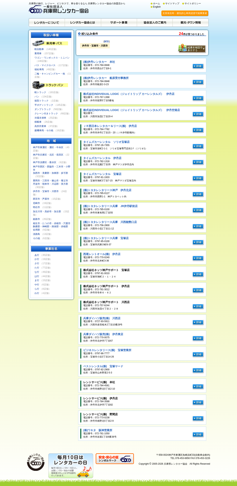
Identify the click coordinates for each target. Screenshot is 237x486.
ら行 (36, 289)
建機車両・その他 (43, 130)
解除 (106, 41)
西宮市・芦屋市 (41, 199)
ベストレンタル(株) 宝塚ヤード (103, 366)
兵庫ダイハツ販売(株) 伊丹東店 (103, 334)
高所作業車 (40, 126)
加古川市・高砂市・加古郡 (47, 211)
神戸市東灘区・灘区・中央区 (48, 147)
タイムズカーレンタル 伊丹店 (102, 158)
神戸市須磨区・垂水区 (44, 162)
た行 (36, 267)
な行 (36, 272)
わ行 (36, 293)
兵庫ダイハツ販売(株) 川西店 (101, 318)
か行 (36, 259)
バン (36, 96)
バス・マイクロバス (45, 65)
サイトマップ (172, 3)
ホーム (156, 3)
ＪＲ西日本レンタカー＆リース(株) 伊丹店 (110, 126)
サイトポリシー (193, 3)
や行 (36, 284)
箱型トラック (41, 100)
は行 (36, 276)
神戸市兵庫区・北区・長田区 (48, 154)
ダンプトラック (42, 109)
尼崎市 (36, 203)
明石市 (36, 207)
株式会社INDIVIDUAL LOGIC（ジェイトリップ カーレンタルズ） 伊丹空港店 (131, 110)
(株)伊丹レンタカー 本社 (99, 61)
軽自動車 (39, 49)
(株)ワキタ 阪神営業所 (97, 430)
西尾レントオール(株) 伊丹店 (101, 254)
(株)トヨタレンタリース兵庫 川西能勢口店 (110, 222)
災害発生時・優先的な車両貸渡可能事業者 (185, 13)
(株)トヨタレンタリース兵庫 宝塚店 (106, 238)
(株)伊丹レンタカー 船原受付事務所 (106, 78)
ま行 (36, 280)
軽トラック (40, 92)
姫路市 (36, 219)
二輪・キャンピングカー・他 (49, 73)
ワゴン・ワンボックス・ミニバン (52, 57)
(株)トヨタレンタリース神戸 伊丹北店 (107, 190)
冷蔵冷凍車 (40, 117)
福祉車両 (39, 69)
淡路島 (36, 234)
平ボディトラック (43, 105)
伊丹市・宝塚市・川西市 (46, 191)
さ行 (36, 263)
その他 (36, 238)
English (157, 6)
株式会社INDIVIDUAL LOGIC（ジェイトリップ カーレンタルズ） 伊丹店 (128, 93)
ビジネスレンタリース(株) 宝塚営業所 (107, 350)
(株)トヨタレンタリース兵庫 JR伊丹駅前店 (110, 206)
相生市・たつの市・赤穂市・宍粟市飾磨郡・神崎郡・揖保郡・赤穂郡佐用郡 (51, 226)
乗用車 (38, 53)
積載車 (38, 122)
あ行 (36, 255)
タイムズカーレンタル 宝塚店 (102, 174)
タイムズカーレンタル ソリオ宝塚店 (106, 141)
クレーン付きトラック (46, 113)
